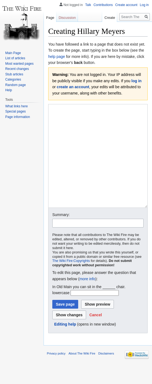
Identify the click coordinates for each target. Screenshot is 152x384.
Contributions (103, 5)
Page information (17, 117)
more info (87, 299)
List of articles (15, 58)
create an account (73, 87)
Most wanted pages (19, 64)
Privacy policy (56, 374)
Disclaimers (106, 374)
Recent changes (17, 69)
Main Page (13, 53)
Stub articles (14, 74)
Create (109, 18)
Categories (13, 79)
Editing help (65, 344)
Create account (126, 5)
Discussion (67, 18)
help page (56, 56)
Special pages (15, 111)
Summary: (61, 235)
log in (136, 81)
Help (8, 90)
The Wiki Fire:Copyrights (71, 281)
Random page (15, 85)
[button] (96, 335)
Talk (88, 5)
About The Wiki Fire (82, 374)
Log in (144, 5)
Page (50, 18)
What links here (16, 106)
